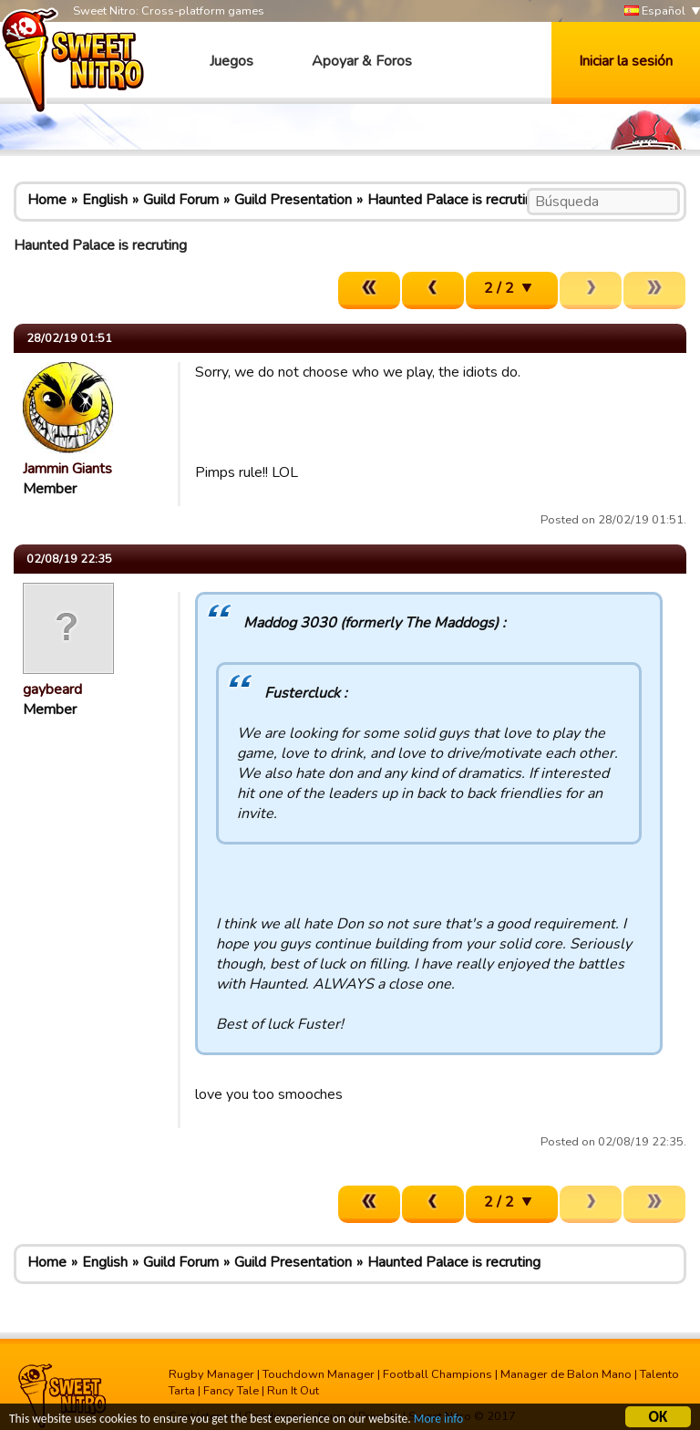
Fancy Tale (231, 1391)
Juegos (231, 61)
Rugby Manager (211, 1374)
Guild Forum (181, 200)
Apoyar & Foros (362, 61)
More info (438, 1420)
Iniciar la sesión (626, 61)
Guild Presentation (293, 200)
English (105, 200)
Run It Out (293, 1391)
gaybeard (52, 689)
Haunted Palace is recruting (453, 200)
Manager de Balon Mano (566, 1374)
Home (47, 200)
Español (654, 11)
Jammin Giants (67, 469)
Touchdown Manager (318, 1374)
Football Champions (437, 1374)
